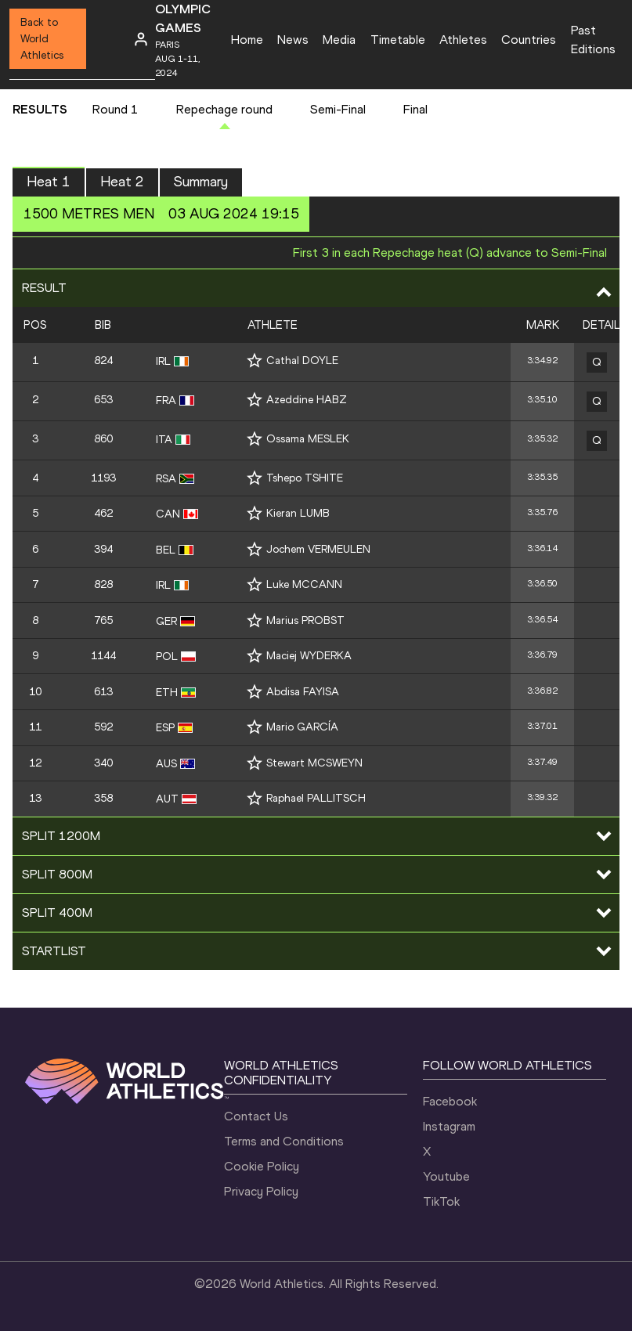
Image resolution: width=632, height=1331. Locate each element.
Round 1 (115, 109)
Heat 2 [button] (122, 181)
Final (415, 109)
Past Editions (593, 39)
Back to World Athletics (41, 39)
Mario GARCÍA (302, 727)
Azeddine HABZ (306, 399)
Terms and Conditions (284, 1141)
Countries (528, 39)
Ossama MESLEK (307, 438)
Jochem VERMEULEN (318, 549)
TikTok (441, 1201)
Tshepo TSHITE (304, 478)
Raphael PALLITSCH (316, 798)
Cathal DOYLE (302, 360)
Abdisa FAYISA (302, 691)
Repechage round (224, 109)
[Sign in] (141, 39)
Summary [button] (201, 181)
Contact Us (256, 1116)
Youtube (446, 1176)
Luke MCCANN (304, 584)
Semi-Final (338, 109)
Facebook (450, 1101)
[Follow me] (254, 360)
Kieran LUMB (298, 513)
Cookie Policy (261, 1166)
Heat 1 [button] (48, 181)
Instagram (449, 1126)
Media (339, 39)
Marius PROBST (305, 620)
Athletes (463, 39)
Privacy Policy (261, 1191)
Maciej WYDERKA (309, 655)
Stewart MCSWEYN (314, 763)
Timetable (397, 39)
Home (247, 39)
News (293, 39)
